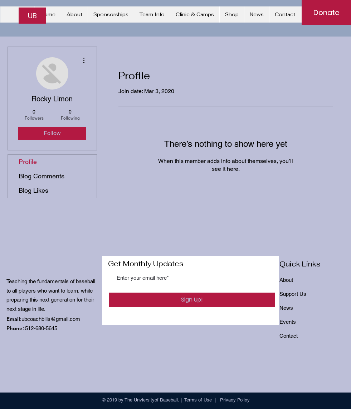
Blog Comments (41, 176)
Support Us (292, 294)
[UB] (32, 16)
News (286, 308)
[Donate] (326, 12)
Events (287, 322)
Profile (28, 161)
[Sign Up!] (192, 300)
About (286, 280)
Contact (288, 336)
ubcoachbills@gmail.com (50, 319)
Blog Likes (33, 190)
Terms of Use (198, 400)
